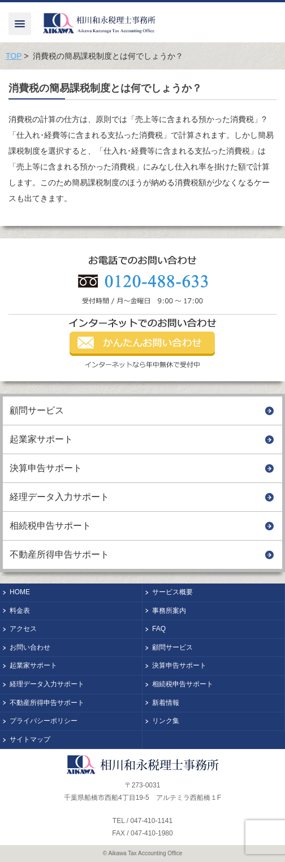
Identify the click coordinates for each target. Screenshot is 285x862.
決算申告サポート (46, 468)
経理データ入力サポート (59, 497)
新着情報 (165, 703)
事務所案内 (169, 611)
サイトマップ (30, 739)
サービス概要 (172, 592)
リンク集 (165, 721)
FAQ (159, 629)
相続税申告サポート (50, 525)
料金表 (20, 611)
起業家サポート (41, 439)
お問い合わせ (30, 647)
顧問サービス (37, 410)
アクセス (23, 629)
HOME (20, 592)
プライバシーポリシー (43, 721)
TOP (13, 55)
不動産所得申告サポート (59, 554)
